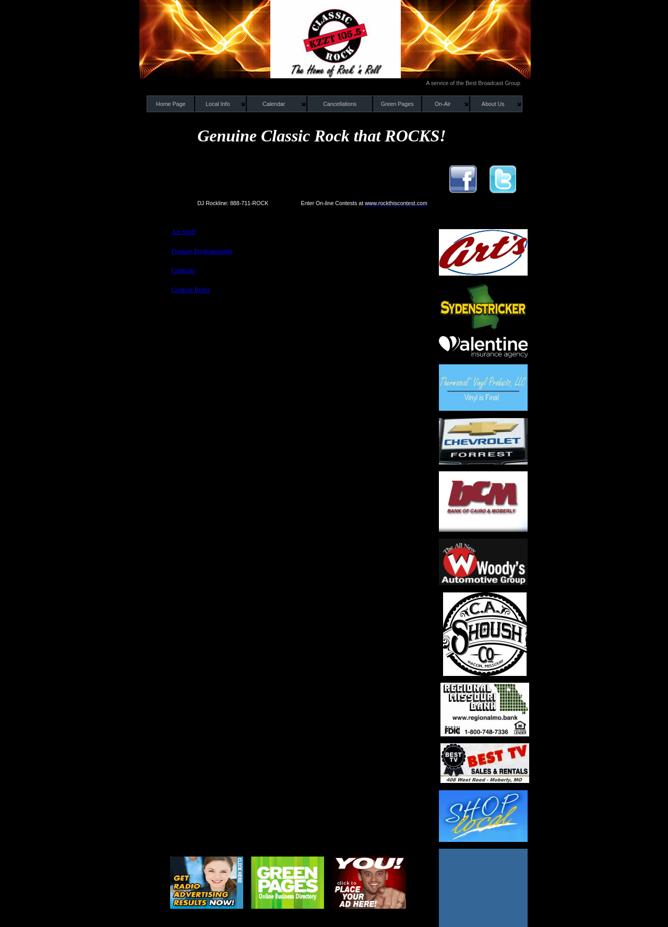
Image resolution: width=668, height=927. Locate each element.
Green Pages (397, 104)
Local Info (218, 104)
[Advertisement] (288, 324)
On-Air (443, 104)
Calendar (274, 104)
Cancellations (339, 104)
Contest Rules (190, 289)
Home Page (170, 104)
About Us (493, 104)
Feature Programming (201, 251)
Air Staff (183, 231)
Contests (183, 270)
